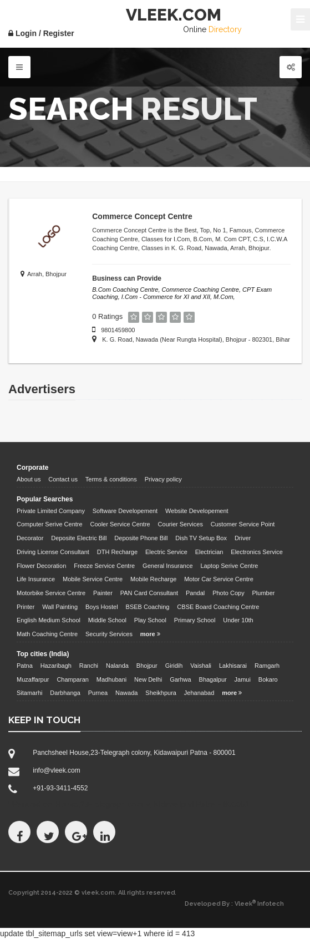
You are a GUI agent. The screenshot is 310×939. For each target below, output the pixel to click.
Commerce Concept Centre (142, 216)
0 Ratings (107, 316)
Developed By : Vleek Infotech (234, 903)
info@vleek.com (56, 770)
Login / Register (41, 33)
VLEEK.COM (173, 14)
